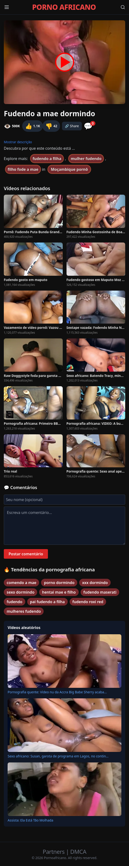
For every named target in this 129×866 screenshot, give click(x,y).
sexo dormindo (20, 592)
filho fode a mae (23, 169)
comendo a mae (21, 582)
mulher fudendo (86, 158)
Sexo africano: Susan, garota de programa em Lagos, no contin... (58, 756)
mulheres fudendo (24, 611)
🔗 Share (72, 126)
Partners (54, 851)
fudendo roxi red (87, 601)
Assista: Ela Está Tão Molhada (30, 820)
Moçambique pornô (69, 169)
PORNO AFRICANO (64, 7)
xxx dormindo (95, 582)
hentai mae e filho (59, 592)
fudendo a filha (47, 158)
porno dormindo (59, 582)
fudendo (14, 601)
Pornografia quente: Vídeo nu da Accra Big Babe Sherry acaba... (57, 692)
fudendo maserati (100, 592)
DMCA (78, 851)
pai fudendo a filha (47, 601)
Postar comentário (26, 554)
